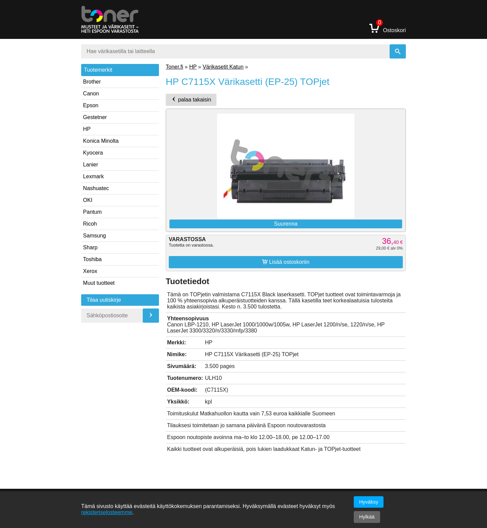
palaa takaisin (191, 99)
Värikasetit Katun (223, 67)
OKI (88, 200)
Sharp (90, 247)
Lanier (90, 164)
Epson (90, 105)
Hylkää (367, 517)
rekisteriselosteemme (106, 512)
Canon (91, 93)
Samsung (94, 235)
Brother (92, 82)
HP (87, 129)
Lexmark (93, 176)
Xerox (90, 271)
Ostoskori (387, 28)
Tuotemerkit (98, 70)
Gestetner (95, 117)
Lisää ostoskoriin (285, 262)
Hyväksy (368, 502)
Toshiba (92, 259)
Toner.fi (174, 67)
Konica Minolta (101, 141)
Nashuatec (96, 188)
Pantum (92, 212)
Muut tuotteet (99, 283)
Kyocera (93, 153)
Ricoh (90, 224)
